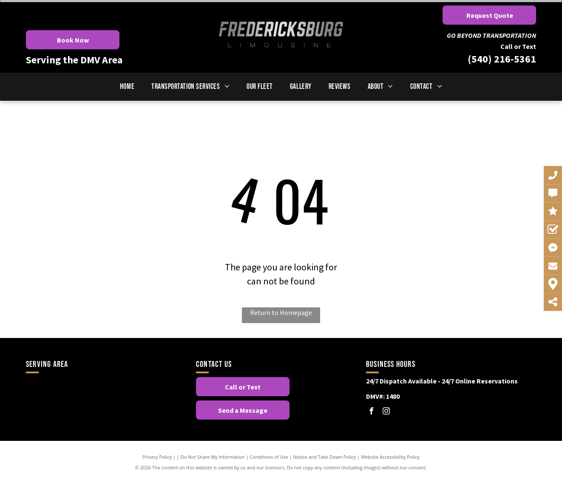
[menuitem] (127, 87)
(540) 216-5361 (502, 58)
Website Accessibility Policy (390, 457)
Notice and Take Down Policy (324, 457)
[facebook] (371, 412)
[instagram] (386, 412)
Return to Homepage (281, 312)
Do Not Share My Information (213, 457)
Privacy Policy (157, 457)
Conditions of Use (269, 457)
